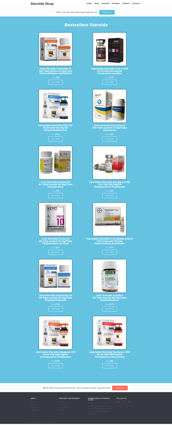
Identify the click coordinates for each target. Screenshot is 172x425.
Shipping (105, 3)
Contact (126, 3)
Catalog (136, 3)
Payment (116, 3)
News (96, 3)
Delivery (62, 401)
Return (61, 410)
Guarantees (63, 407)
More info (107, 12)
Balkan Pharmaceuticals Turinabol (100, 406)
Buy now (56, 82)
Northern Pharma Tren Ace (97, 403)
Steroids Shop (42, 4)
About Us (34, 407)
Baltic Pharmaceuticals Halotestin (100, 408)
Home (89, 3)
